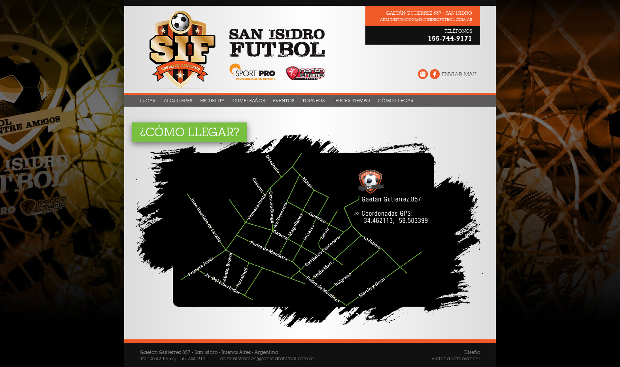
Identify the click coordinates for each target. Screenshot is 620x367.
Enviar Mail (460, 74)
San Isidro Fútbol (232, 49)
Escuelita (212, 100)
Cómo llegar (396, 100)
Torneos (313, 100)
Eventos (283, 100)
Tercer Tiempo (351, 100)
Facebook (435, 74)
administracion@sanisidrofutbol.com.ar (426, 20)
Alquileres (178, 100)
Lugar (148, 100)
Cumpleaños (248, 100)
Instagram (423, 74)
